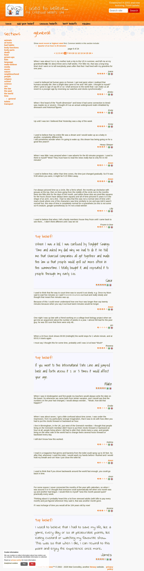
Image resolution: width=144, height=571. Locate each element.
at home (8, 43)
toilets (7, 101)
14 (84, 53)
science (8, 84)
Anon (110, 163)
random (86, 23)
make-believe (10, 64)
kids (6, 59)
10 (73, 53)
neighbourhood (11, 74)
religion (8, 79)
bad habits (9, 45)
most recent (44, 43)
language (8, 62)
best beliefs (70, 23)
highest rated (57, 43)
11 (76, 53)
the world (8, 93)
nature (7, 72)
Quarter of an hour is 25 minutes (52, 46)
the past (8, 91)
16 (90, 53)
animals (8, 40)
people (7, 76)
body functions (11, 47)
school (7, 81)
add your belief (25, 23)
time (6, 96)
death (7, 52)
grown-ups (9, 57)
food (6, 55)
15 (87, 53)
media (7, 67)
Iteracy (93, 567)
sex (6, 86)
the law (7, 88)
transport (8, 104)
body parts (9, 50)
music (7, 69)
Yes (24, 564)
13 (81, 53)
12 (79, 53)
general (12, 99)
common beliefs (48, 23)
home (8, 23)
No (32, 564)
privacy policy (109, 568)
